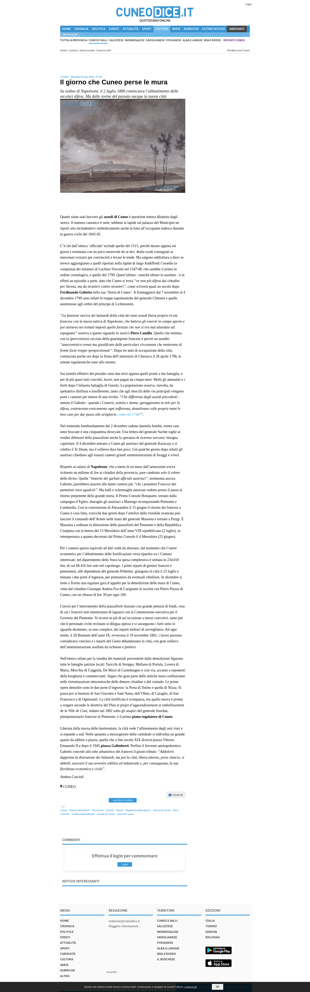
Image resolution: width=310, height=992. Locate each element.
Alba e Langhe (193, 40)
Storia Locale (87, 50)
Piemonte (98, 810)
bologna (212, 937)
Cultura (161, 29)
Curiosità (67, 954)
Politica (98, 29)
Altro (65, 976)
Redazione (118, 910)
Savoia (110, 810)
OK (217, 986)
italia (210, 921)
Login (248, 4)
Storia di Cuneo (162, 810)
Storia (119, 810)
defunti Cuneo (234, 40)
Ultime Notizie (213, 29)
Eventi (114, 29)
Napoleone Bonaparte (138, 810)
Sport (147, 29)
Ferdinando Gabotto (83, 814)
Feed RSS (112, 972)
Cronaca (81, 29)
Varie (176, 29)
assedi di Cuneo (106, 814)
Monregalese (135, 40)
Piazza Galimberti (79, 810)
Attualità (130, 29)
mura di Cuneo (125, 814)
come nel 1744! (129, 414)
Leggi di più (190, 987)
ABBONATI (236, 29)
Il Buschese (166, 959)
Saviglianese (155, 40)
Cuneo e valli (98, 40)
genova (211, 932)
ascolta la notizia (123, 800)
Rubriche (191, 29)
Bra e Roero (212, 40)
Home (66, 29)
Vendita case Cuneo (238, 50)
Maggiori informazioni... (124, 926)
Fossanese (173, 40)
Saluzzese (116, 40)
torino (211, 926)
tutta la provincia (73, 40)
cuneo (63, 810)
